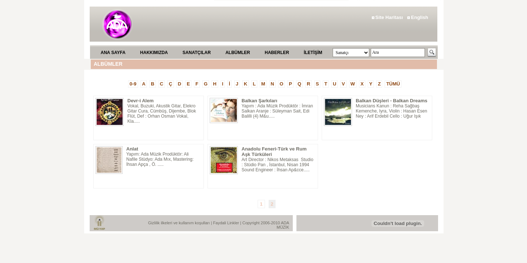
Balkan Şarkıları (259, 100)
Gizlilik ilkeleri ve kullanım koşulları (179, 223)
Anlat (132, 149)
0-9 (133, 84)
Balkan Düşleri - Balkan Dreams (391, 100)
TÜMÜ (393, 84)
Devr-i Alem (140, 100)
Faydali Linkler (226, 223)
